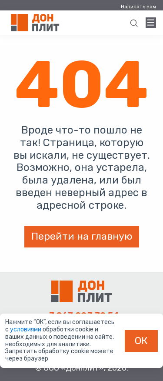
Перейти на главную (81, 236)
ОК (141, 340)
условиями (26, 329)
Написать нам (138, 6)
